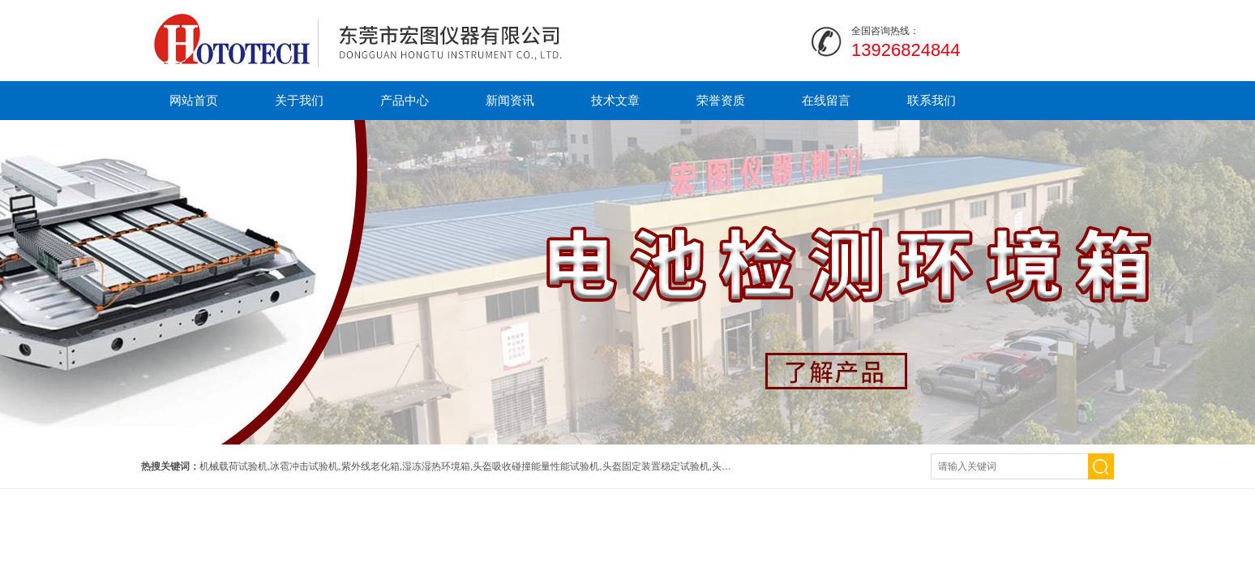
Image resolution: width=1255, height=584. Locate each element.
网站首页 (193, 100)
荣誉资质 (720, 100)
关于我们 (299, 100)
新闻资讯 (510, 100)
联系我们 (931, 100)
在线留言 (826, 100)
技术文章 (615, 100)
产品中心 (404, 100)
